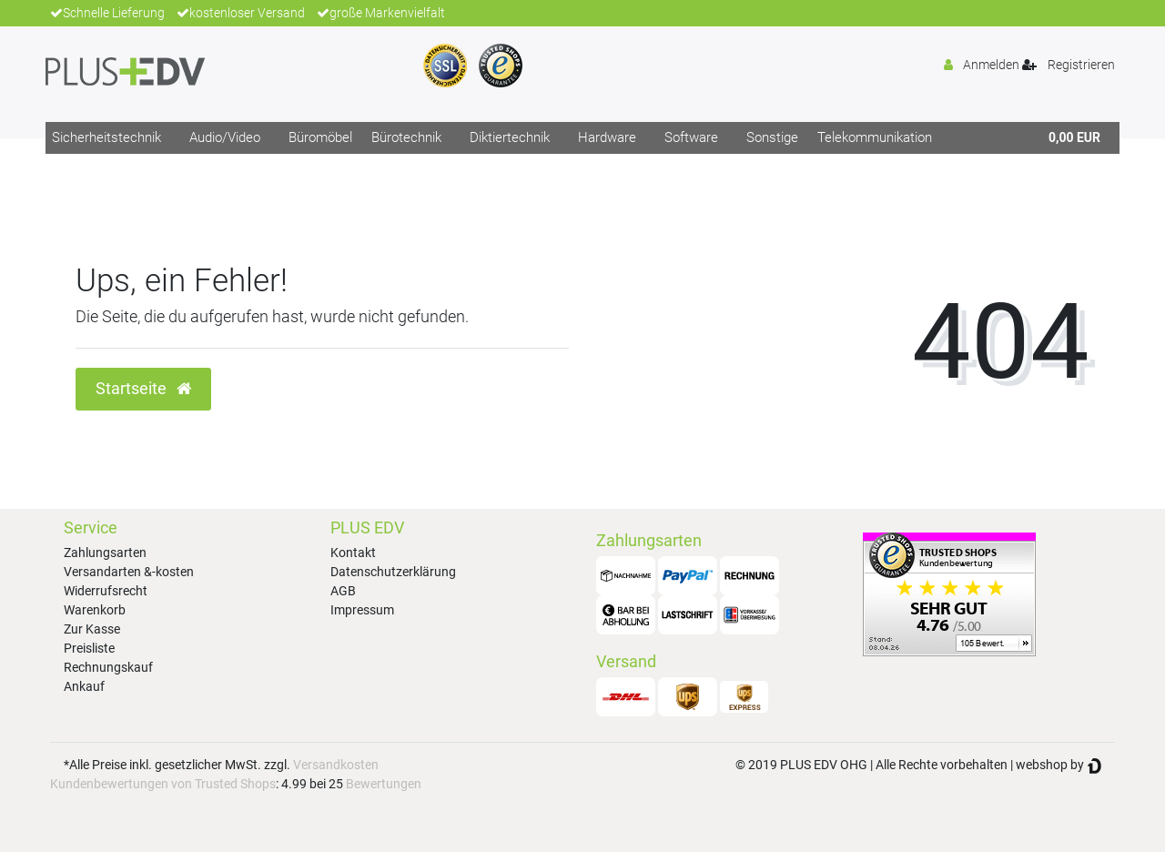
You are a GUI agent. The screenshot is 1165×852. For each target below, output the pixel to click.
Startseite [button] (143, 389)
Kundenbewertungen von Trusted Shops (163, 783)
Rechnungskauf (108, 667)
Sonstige (772, 137)
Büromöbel (320, 137)
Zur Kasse (92, 629)
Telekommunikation (874, 137)
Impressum (362, 610)
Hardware (607, 137)
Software (691, 137)
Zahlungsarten (105, 552)
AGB (343, 590)
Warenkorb (95, 610)
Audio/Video (224, 137)
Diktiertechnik (510, 137)
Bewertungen (383, 783)
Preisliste (89, 648)
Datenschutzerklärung (393, 571)
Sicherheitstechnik (106, 137)
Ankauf (84, 686)
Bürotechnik (406, 137)
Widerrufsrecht (105, 590)
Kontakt (353, 552)
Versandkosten (336, 764)
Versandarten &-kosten (129, 571)
